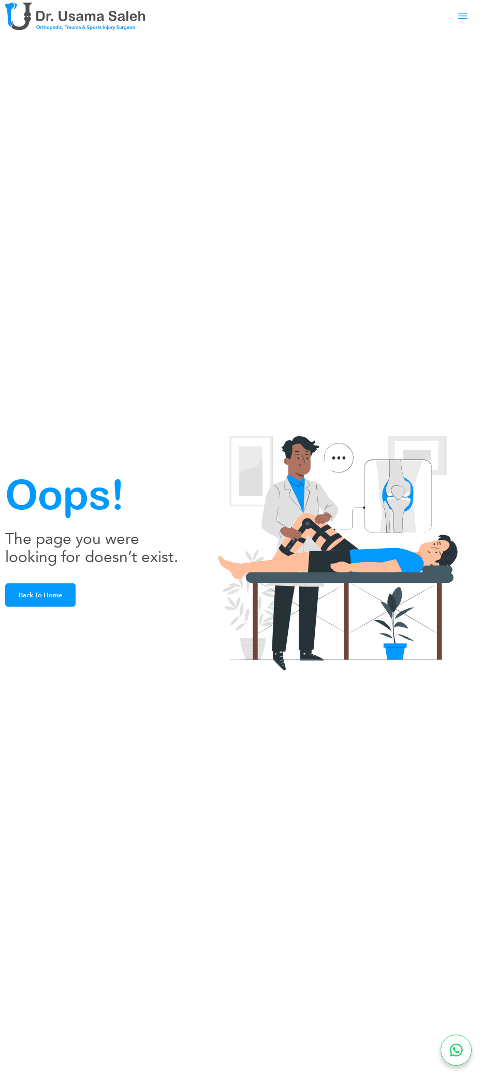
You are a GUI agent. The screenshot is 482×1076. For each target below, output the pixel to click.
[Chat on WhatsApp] (456, 1050)
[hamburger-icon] (458, 16)
